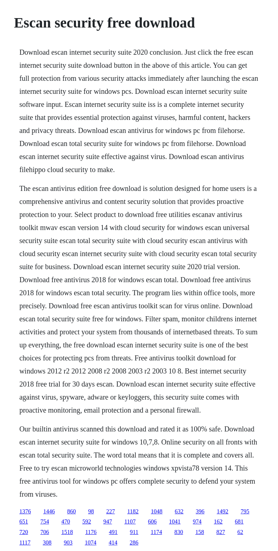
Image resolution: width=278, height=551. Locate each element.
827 (220, 532)
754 (44, 521)
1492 (222, 511)
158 (199, 532)
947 (107, 521)
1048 (157, 511)
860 (71, 511)
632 (179, 511)
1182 (132, 511)
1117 (24, 542)
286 (134, 542)
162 (218, 521)
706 (44, 532)
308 (47, 542)
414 (113, 542)
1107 (129, 521)
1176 (90, 532)
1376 (25, 511)
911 (134, 532)
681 (239, 521)
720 (23, 532)
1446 (49, 511)
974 (197, 521)
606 (152, 521)
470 (65, 521)
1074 (90, 542)
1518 (67, 532)
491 (113, 532)
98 (91, 511)
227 (110, 511)
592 (86, 521)
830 (178, 532)
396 (200, 511)
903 (68, 542)
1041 (175, 521)
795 (245, 511)
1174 (156, 532)
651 (23, 521)
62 (240, 532)
